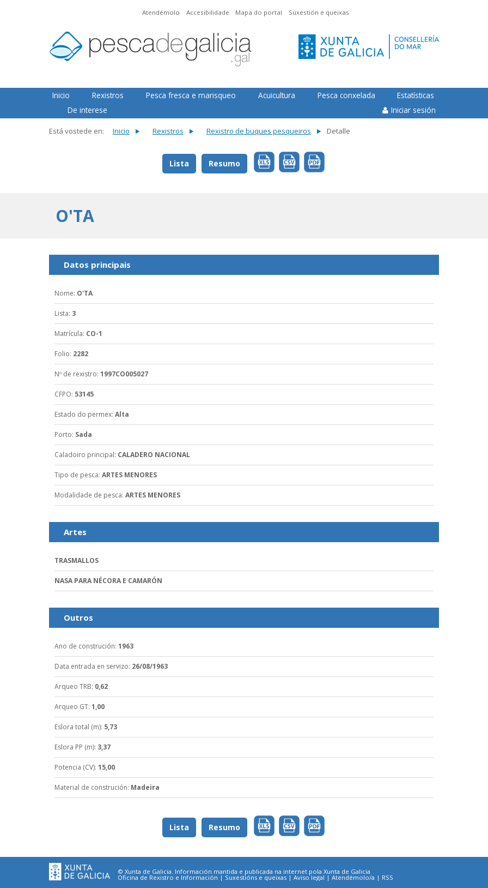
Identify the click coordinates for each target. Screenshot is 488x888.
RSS (387, 877)
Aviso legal (309, 877)
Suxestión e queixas (319, 12)
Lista (179, 163)
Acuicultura (276, 95)
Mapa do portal (258, 12)
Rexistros (108, 95)
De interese (87, 110)
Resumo (224, 163)
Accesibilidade (207, 12)
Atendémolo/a (353, 877)
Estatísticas (415, 95)
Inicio (61, 95)
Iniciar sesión (413, 110)
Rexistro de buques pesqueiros (258, 131)
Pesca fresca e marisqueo (191, 95)
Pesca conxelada (346, 95)
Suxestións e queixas (255, 877)
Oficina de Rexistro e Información (168, 877)
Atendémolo (161, 12)
